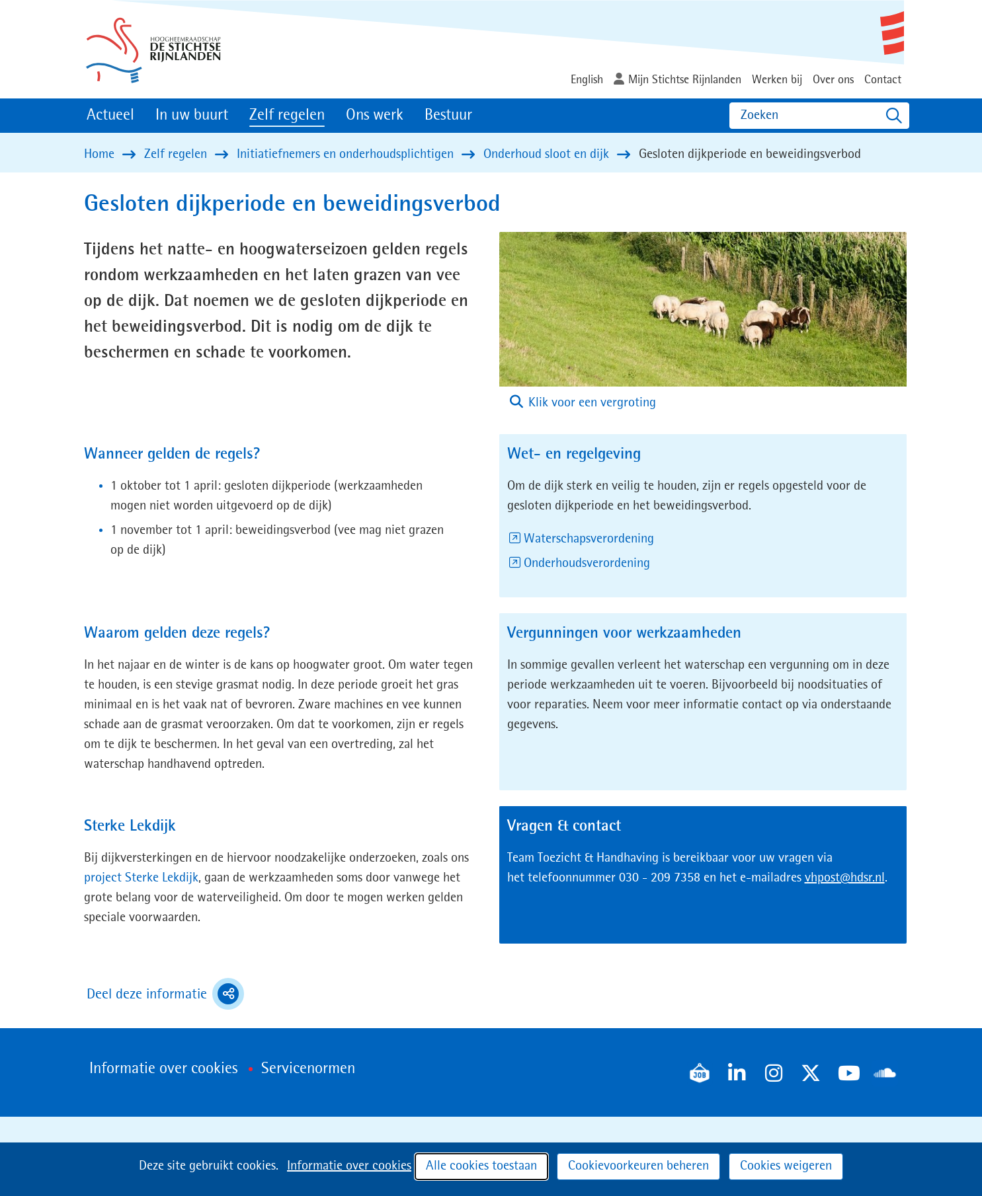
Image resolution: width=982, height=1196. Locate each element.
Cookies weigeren (786, 1166)
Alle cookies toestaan (481, 1166)
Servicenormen (308, 1069)
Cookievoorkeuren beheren (638, 1166)
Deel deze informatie (165, 994)
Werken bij (777, 80)
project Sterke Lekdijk (141, 878)
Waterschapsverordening (589, 539)
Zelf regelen (287, 116)
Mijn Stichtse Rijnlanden (684, 80)
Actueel (110, 116)
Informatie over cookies (349, 1166)
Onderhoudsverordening (587, 563)
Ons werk (374, 116)
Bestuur (448, 116)
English (587, 80)
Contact (882, 80)
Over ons (833, 80)
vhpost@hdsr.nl (845, 878)
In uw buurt (191, 116)
